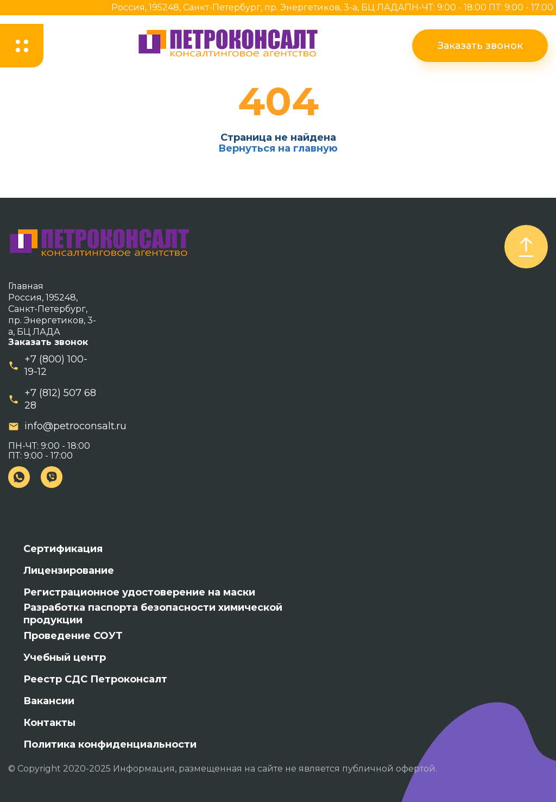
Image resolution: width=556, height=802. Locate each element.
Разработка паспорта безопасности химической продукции (152, 614)
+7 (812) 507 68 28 (60, 399)
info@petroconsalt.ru (75, 426)
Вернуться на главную (278, 148)
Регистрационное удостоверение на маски (139, 592)
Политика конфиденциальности (110, 744)
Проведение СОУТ (73, 636)
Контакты (49, 723)
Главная (25, 286)
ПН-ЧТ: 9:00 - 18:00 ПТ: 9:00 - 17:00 (479, 7)
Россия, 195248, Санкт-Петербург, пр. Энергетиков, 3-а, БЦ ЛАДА (258, 7)
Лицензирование (68, 571)
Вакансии (48, 701)
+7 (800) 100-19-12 (55, 365)
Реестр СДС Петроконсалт (95, 679)
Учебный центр (64, 657)
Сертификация (63, 549)
